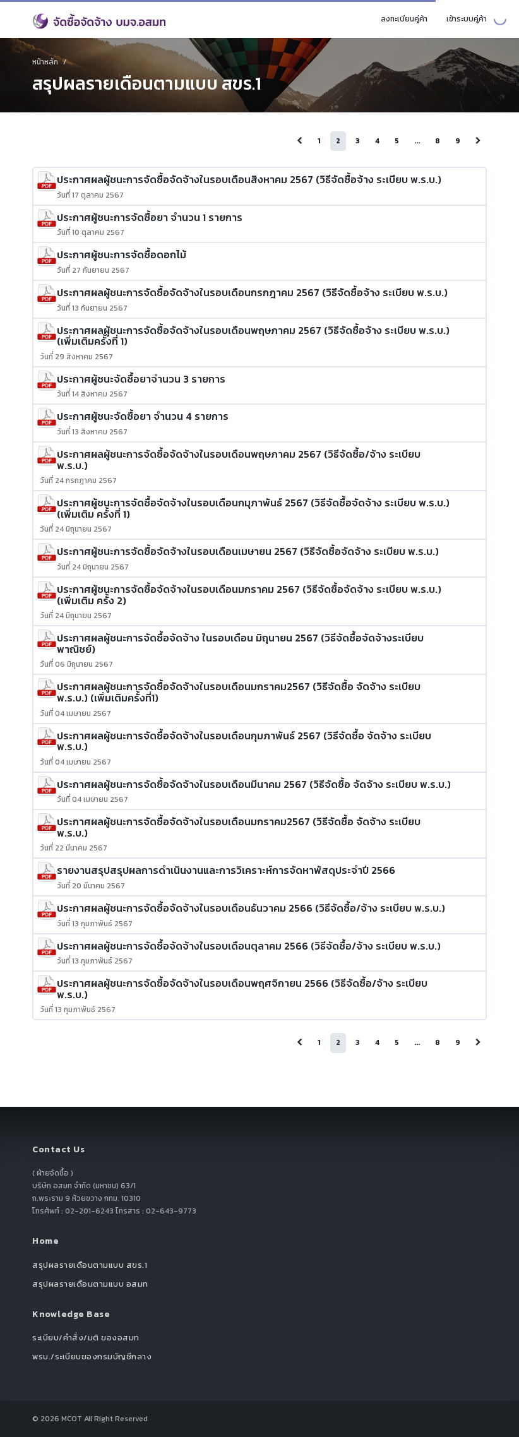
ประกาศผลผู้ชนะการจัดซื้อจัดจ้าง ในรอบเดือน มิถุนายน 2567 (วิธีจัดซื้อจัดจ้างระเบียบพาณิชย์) (240, 643)
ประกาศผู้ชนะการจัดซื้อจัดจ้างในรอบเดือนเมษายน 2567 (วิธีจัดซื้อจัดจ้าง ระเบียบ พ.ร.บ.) (248, 551)
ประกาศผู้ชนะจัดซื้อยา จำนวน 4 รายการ (143, 416)
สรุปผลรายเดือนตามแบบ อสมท (90, 1284)
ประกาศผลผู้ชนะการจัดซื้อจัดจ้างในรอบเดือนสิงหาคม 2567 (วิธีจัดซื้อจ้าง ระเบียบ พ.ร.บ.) (249, 179)
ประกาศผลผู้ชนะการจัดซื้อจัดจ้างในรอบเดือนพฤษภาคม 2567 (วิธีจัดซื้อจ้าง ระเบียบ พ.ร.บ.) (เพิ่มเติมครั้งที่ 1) (253, 336)
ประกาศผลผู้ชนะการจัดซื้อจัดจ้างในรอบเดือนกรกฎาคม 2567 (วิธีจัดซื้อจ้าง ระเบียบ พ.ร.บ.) (252, 292)
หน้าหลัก (45, 62)
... (417, 140)
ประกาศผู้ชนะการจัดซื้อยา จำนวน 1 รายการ (149, 217)
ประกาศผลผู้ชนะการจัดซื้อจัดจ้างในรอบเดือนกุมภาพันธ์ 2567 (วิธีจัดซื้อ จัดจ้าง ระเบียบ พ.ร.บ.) (244, 741)
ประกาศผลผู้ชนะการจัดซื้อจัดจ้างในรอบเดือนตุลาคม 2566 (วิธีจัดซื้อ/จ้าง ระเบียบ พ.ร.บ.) (249, 945)
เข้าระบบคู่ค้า (466, 19)
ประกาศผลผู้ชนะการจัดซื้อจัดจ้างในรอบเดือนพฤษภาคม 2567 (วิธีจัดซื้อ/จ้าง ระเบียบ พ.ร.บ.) (239, 459)
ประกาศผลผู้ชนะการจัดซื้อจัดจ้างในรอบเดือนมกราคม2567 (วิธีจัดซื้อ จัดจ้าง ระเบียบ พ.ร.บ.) (239, 827)
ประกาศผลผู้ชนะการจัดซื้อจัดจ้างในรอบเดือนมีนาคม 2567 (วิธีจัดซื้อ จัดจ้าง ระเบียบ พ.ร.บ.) (254, 784)
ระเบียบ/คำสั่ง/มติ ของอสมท (86, 1338)
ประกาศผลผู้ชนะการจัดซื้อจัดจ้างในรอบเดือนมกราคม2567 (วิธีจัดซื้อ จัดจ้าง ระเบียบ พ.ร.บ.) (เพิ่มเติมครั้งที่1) (239, 692)
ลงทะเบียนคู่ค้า (404, 19)
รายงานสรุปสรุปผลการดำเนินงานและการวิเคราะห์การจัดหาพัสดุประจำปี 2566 (226, 870)
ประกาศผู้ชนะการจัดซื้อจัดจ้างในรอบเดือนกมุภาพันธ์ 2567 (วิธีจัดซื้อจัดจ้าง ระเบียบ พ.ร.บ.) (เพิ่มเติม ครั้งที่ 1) (253, 508)
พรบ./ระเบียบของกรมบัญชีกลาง (92, 1356)
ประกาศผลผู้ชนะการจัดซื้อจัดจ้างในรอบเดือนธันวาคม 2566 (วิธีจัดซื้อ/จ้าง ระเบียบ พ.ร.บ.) (251, 907)
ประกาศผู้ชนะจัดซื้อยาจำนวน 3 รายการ (141, 378)
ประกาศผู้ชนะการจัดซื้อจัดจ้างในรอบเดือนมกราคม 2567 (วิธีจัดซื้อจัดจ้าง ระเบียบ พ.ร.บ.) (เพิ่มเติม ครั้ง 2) (249, 594)
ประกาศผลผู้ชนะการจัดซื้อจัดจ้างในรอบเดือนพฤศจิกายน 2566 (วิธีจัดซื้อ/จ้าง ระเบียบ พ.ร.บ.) (242, 988)
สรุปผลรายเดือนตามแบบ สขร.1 (89, 1265)
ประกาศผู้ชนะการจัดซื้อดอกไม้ (121, 254)
